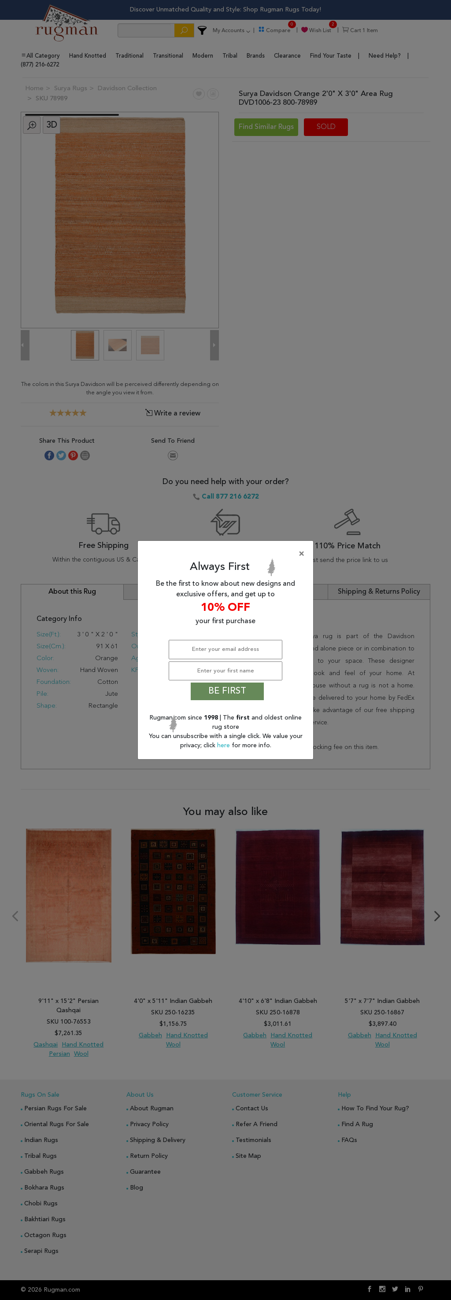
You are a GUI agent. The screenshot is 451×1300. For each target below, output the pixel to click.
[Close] (227, 554)
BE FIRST (227, 691)
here (224, 745)
